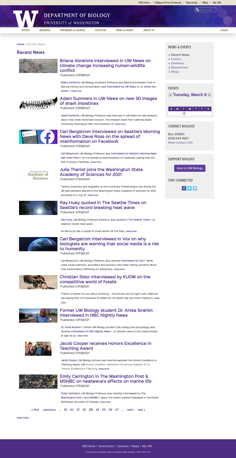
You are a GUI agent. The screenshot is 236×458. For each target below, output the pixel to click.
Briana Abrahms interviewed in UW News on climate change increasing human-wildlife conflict (105, 65)
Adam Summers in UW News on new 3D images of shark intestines (108, 100)
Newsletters (179, 67)
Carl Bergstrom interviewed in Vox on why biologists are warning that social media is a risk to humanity (109, 243)
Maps (205, 2)
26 (110, 409)
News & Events (125, 30)
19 (65, 409)
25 (104, 409)
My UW (217, 2)
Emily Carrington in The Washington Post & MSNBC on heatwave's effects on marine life (105, 378)
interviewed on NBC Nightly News (91, 331)
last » (141, 409)
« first (35, 409)
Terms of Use (146, 452)
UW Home (144, 2)
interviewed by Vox (133, 260)
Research (44, 30)
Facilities (100, 30)
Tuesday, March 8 (190, 94)
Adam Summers (70, 115)
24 (97, 409)
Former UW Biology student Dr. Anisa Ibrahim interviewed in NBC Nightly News (106, 312)
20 (72, 409)
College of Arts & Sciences (167, 2)
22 (84, 409)
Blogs (175, 71)
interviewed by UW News (121, 86)
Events (176, 59)
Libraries (123, 446)
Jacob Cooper (69, 360)
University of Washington (25, 19)
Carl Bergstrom (69, 153)
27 (117, 409)
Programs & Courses (72, 30)
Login (224, 30)
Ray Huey (66, 219)
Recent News (180, 55)
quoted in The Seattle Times (134, 219)
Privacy (138, 452)
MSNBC (94, 397)
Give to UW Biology (190, 168)
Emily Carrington (70, 393)
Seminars (177, 63)
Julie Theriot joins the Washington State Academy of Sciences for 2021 (101, 171)
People (26, 30)
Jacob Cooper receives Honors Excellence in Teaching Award (105, 345)
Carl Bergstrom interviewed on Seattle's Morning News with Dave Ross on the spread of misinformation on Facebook (110, 136)
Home (20, 44)
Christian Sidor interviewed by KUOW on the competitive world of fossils (105, 279)
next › (131, 409)
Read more (76, 91)
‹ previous (49, 409)
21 (78, 409)
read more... (23, 417)
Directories (192, 2)
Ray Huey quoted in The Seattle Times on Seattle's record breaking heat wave (103, 205)
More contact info (180, 142)
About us (148, 30)
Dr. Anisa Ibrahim (72, 327)
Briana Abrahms (70, 82)
